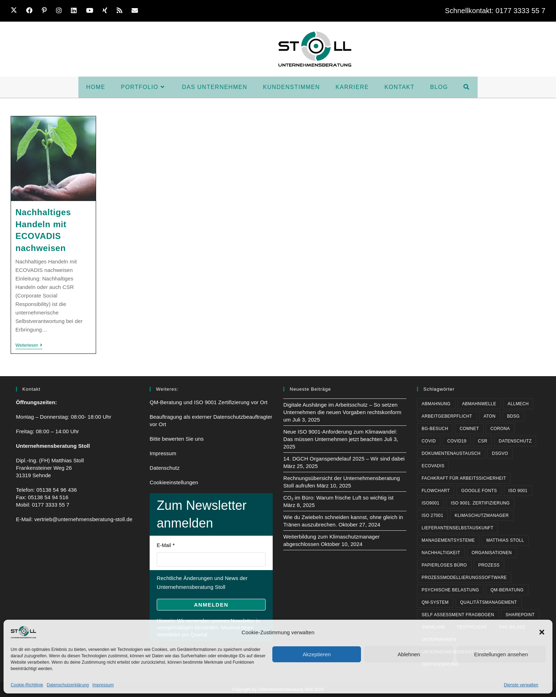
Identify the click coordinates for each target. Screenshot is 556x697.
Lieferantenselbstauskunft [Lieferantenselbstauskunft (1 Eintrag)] (457, 527)
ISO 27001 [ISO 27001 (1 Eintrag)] (432, 515)
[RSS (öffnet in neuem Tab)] (122, 10)
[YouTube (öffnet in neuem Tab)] (92, 10)
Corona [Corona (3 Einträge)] (500, 428)
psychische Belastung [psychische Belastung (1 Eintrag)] (450, 589)
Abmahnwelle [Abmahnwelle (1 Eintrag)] (479, 403)
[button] (541, 632)
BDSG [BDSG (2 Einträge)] (513, 416)
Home (180, 11)
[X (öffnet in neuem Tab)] (17, 10)
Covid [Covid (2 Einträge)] (429, 441)
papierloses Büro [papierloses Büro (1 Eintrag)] (444, 565)
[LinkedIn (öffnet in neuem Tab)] (76, 10)
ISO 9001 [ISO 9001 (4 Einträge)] (518, 490)
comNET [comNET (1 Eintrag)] (469, 428)
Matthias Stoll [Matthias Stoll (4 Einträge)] (505, 540)
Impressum (102, 684)
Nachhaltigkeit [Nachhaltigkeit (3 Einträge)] (441, 552)
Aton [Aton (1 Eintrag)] (490, 416)
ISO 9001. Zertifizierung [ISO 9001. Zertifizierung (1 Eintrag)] (480, 503)
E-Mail (164, 545)
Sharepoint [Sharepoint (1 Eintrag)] (520, 614)
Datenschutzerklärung (68, 684)
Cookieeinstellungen (174, 482)
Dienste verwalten (521, 684)
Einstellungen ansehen (501, 654)
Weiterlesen (29, 345)
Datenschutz (164, 468)
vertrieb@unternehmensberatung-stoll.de (83, 519)
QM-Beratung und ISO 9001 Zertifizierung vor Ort (208, 402)
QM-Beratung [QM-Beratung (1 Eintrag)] (507, 589)
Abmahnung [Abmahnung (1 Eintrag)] (436, 403)
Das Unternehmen (264, 11)
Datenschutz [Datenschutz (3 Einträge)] (515, 441)
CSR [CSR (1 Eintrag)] (483, 441)
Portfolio (213, 11)
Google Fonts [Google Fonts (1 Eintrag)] (479, 490)
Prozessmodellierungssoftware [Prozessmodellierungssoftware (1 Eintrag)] (464, 577)
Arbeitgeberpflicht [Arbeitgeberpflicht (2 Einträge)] (447, 416)
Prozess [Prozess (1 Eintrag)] (489, 565)
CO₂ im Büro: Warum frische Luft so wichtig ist (338, 498)
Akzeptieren (316, 654)
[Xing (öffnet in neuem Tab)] (107, 10)
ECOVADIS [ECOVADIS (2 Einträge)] (433, 465)
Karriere (368, 11)
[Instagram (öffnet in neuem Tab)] (61, 10)
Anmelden (211, 605)
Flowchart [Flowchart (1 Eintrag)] (436, 490)
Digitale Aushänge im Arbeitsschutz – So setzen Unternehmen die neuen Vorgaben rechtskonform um (342, 412)
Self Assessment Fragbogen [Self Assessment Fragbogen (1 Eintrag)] (458, 614)
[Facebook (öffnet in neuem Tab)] (32, 10)
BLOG (426, 11)
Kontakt (399, 11)
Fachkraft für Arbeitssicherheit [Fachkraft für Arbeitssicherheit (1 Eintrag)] (464, 478)
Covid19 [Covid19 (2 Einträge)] (456, 441)
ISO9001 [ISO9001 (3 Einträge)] (430, 503)
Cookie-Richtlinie (27, 684)
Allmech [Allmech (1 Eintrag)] (518, 403)
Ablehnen (408, 654)
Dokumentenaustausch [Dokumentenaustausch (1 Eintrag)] (451, 453)
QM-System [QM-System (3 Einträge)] (435, 602)
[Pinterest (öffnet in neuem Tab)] (47, 10)
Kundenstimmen (324, 11)
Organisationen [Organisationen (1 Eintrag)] (492, 552)
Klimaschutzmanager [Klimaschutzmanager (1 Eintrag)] (482, 515)
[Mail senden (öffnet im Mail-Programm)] (137, 10)
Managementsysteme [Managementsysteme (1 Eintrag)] (448, 540)
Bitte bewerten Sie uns (177, 439)
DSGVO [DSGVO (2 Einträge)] (500, 453)
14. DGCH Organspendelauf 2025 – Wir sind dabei (344, 459)
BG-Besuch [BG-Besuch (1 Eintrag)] (435, 428)
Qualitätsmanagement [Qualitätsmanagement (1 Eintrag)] (488, 602)
